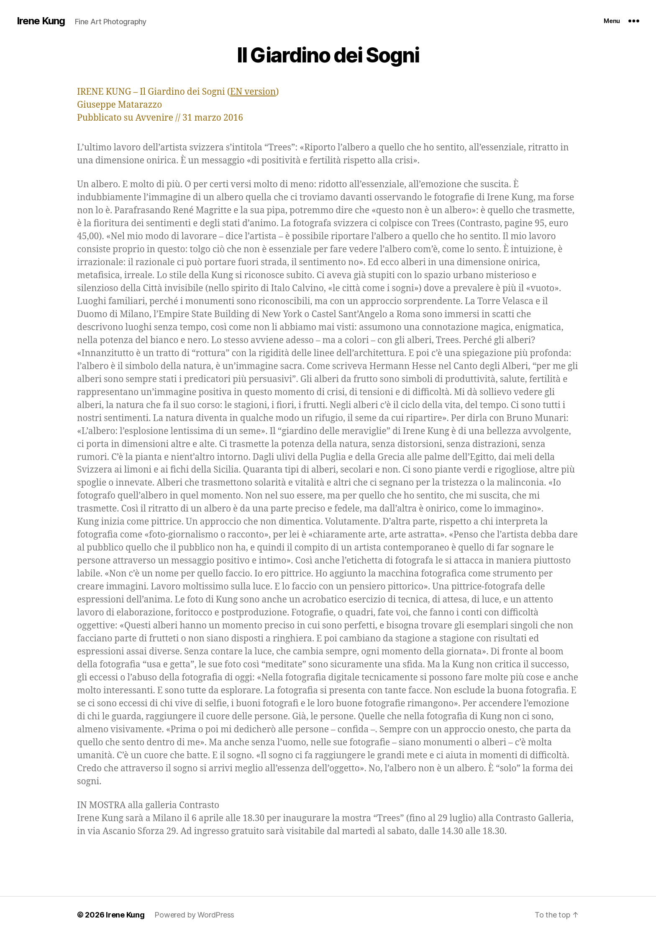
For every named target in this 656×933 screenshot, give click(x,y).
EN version (253, 92)
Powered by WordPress (194, 914)
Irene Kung (41, 21)
